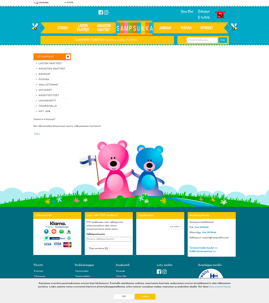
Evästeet (38, 249)
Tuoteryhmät (44, 56)
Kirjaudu (120, 249)
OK (124, 296)
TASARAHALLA (48, 106)
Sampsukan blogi (125, 259)
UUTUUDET (45, 90)
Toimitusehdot (82, 254)
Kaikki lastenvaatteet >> (202, 229)
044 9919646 (202, 205)
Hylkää (145, 296)
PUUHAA (186, 28)
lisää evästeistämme (220, 286)
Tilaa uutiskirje (96, 226)
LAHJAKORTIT (47, 101)
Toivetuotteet (82, 259)
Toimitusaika (81, 249)
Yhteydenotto (41, 264)
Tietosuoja (39, 254)
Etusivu (62, 28)
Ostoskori (204, 11)
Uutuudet (206, 28)
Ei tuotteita (204, 17)
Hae (222, 40)
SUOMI (69, 3)
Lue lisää (175, 204)
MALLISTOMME (48, 85)
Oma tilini (187, 11)
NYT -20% (44, 111)
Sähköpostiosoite (95, 212)
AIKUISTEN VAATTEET (103, 28)
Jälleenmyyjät (41, 274)
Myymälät (39, 269)
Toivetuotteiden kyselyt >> (203, 225)
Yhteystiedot (41, 259)
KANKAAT (165, 28)
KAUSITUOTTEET (49, 95)
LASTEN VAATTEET (83, 28)
